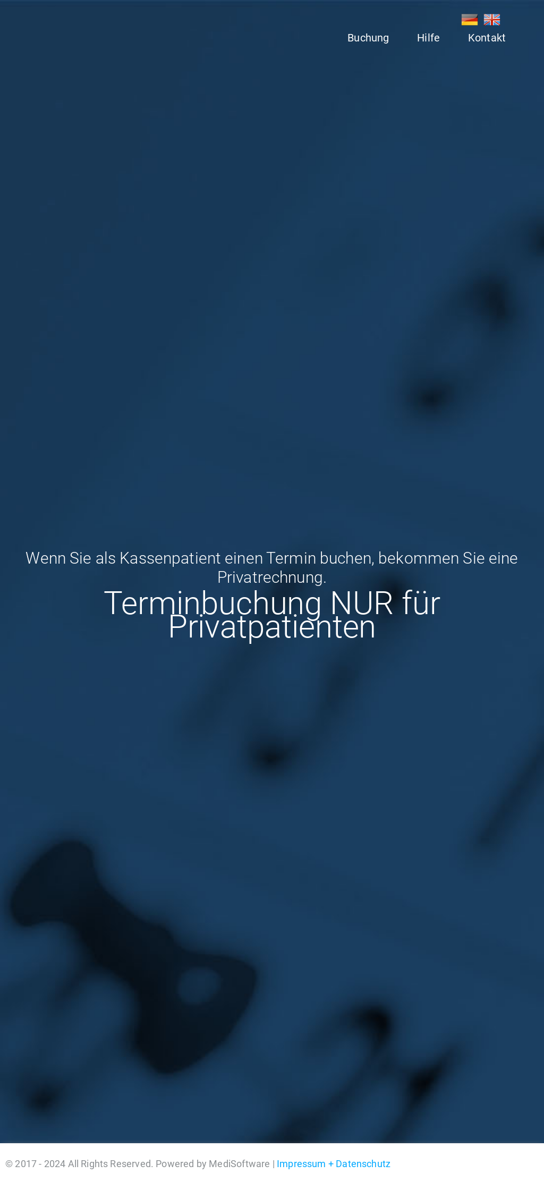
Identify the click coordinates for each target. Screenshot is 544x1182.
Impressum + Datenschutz (333, 1163)
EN (491, 19)
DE (469, 19)
